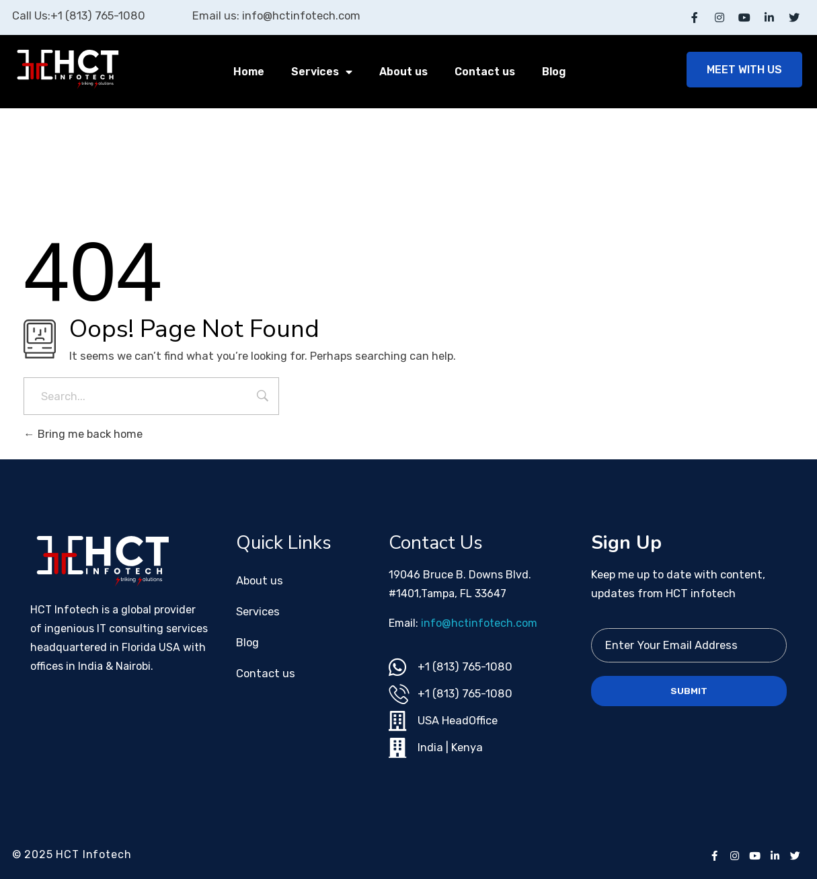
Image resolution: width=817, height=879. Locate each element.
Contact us (485, 71)
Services (321, 72)
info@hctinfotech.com (479, 623)
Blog (554, 71)
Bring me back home (83, 434)
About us (403, 71)
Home (248, 71)
